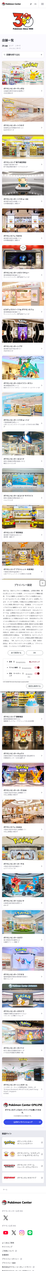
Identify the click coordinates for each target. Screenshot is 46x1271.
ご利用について (9, 1251)
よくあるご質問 (8, 1243)
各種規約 (5, 1255)
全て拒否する (16, 653)
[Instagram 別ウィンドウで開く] (22, 1232)
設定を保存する (35, 686)
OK (34, 653)
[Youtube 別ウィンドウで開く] (5, 1232)
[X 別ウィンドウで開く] (5, 1218)
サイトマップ (7, 1247)
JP (31, 4)
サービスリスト (21, 662)
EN (35, 4)
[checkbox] (36, 667)
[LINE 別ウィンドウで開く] (30, 1232)
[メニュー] (42, 4)
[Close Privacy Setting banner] (42, 583)
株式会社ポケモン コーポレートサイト (18, 1267)
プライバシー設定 (9, 1263)
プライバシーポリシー (12, 1259)
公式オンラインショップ (27, 1122)
